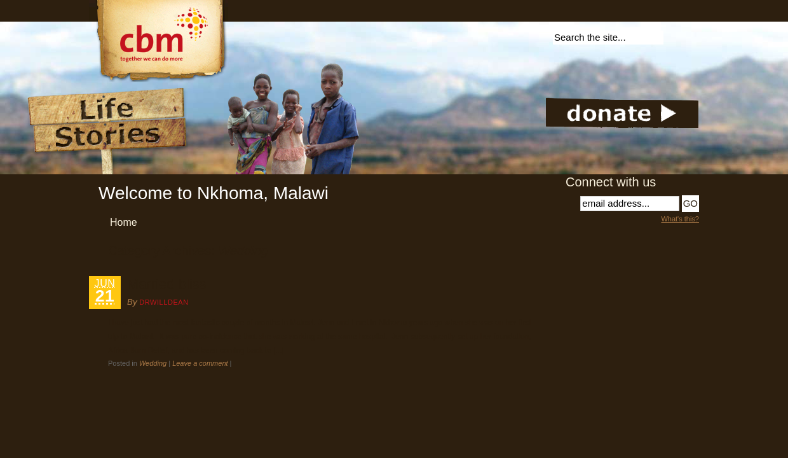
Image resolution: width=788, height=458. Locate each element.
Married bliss (167, 284)
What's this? (680, 219)
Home (123, 222)
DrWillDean (163, 302)
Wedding (152, 363)
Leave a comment (200, 363)
